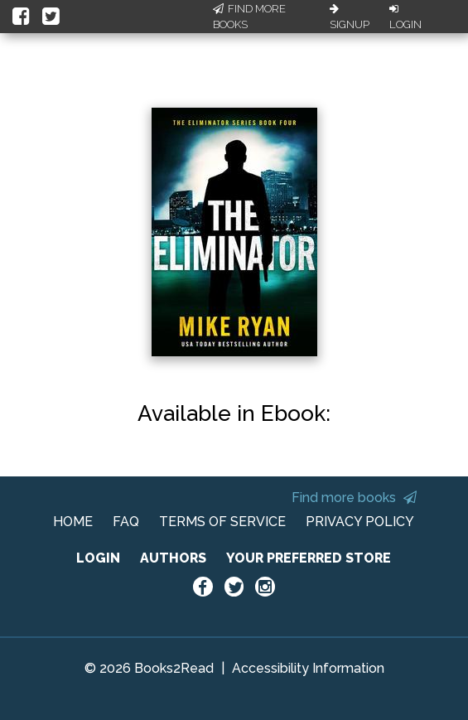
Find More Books (249, 16)
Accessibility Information (308, 668)
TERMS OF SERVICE (222, 521)
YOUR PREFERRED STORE (308, 558)
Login (405, 17)
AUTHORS (173, 558)
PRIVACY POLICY (360, 521)
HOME (73, 521)
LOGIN (98, 558)
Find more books (354, 497)
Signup (349, 17)
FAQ (126, 521)
